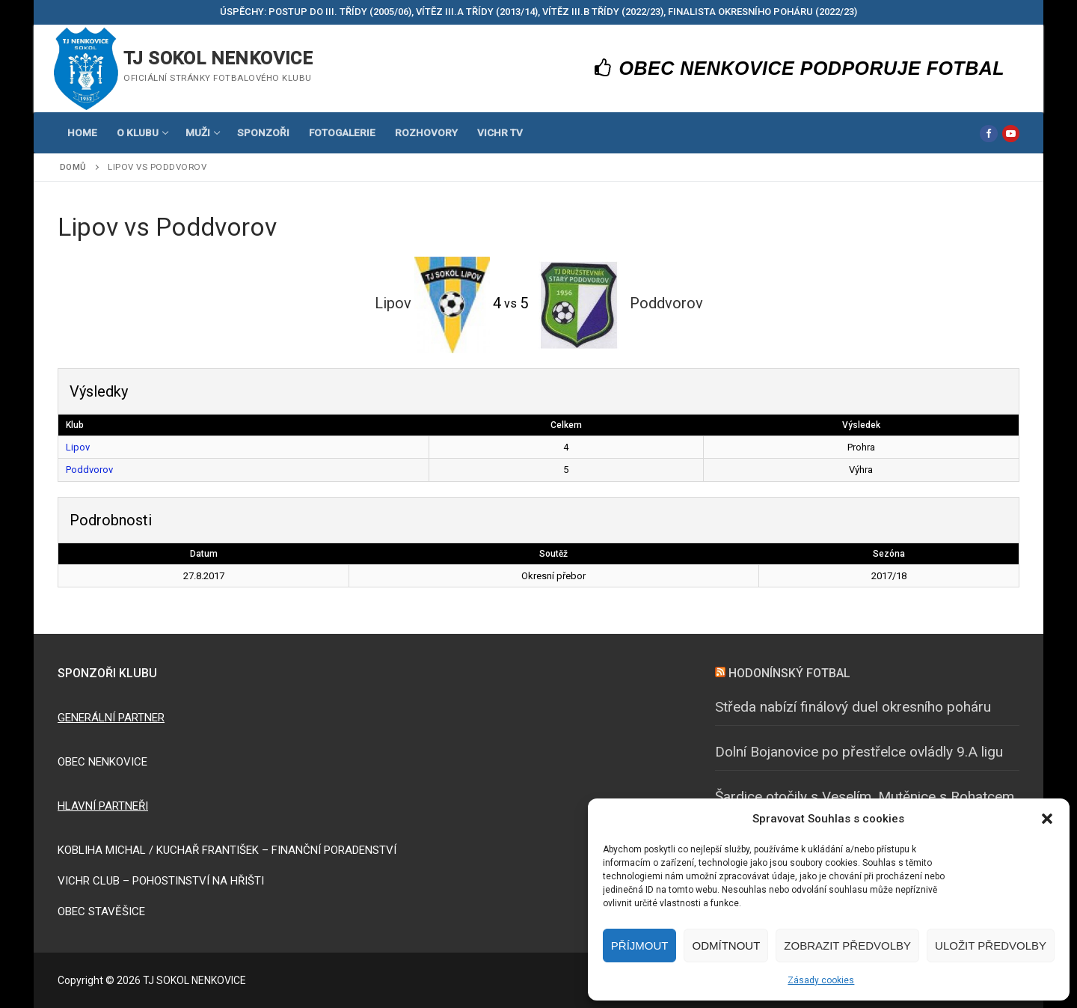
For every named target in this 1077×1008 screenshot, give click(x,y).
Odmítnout (726, 945)
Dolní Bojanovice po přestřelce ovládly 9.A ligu (859, 751)
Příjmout (640, 945)
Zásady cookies (821, 980)
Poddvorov (89, 469)
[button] (1047, 818)
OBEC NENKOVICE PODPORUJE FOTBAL (800, 68)
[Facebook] (988, 133)
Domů (73, 167)
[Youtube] (1010, 133)
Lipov (78, 447)
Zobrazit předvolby (847, 945)
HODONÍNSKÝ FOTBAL (789, 673)
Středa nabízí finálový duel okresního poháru (853, 706)
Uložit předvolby (990, 945)
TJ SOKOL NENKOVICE (218, 58)
